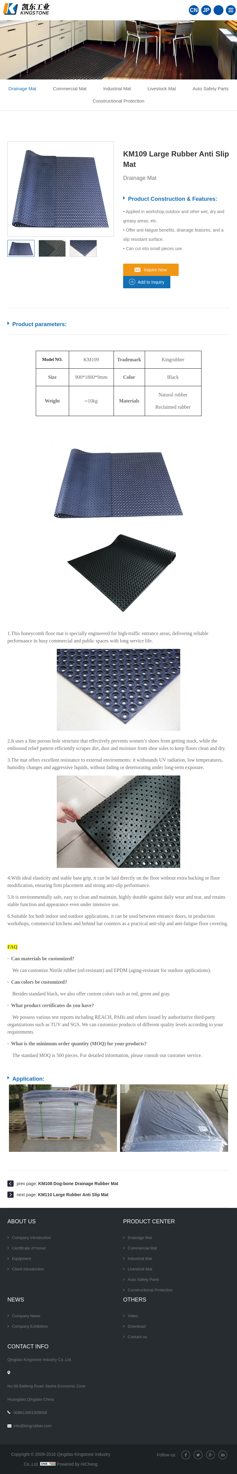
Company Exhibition (30, 1326)
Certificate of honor (29, 1248)
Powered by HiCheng (77, 1464)
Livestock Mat (162, 88)
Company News (26, 1316)
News (15, 1300)
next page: (62, 1194)
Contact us (137, 1336)
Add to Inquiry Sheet (151, 284)
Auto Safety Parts (211, 88)
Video (133, 1316)
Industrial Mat (117, 88)
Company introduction (31, 1237)
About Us (21, 1221)
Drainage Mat (22, 88)
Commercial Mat (69, 88)
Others (134, 1300)
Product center (149, 1221)
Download (137, 1326)
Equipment (21, 1258)
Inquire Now (155, 269)
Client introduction (28, 1269)
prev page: (67, 1183)
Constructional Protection (118, 100)
